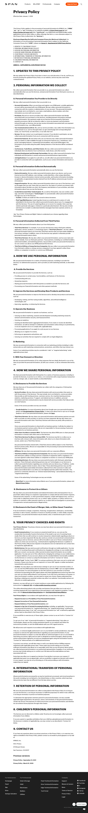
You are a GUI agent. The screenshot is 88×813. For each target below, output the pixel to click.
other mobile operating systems (45, 585)
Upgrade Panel (72, 4)
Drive (6, 790)
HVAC (21, 784)
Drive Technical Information (49, 784)
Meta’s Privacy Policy (22, 483)
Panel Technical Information (50, 781)
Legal (63, 797)
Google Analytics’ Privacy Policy (33, 411)
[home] (11, 4)
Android (26, 585)
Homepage (8, 781)
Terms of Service (67, 790)
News (63, 787)
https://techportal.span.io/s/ (23, 32)
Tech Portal (44, 791)
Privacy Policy (66, 793)
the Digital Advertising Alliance (56, 592)
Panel (7, 784)
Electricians (23, 787)
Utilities (22, 794)
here (53, 413)
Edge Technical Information (49, 787)
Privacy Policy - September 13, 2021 (24, 760)
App (6, 787)
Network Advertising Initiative (32, 592)
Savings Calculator (11, 793)
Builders (22, 791)
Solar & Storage (25, 781)
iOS (30, 585)
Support (64, 781)
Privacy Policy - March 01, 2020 (23, 763)
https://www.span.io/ (57, 30)
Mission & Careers (67, 784)
